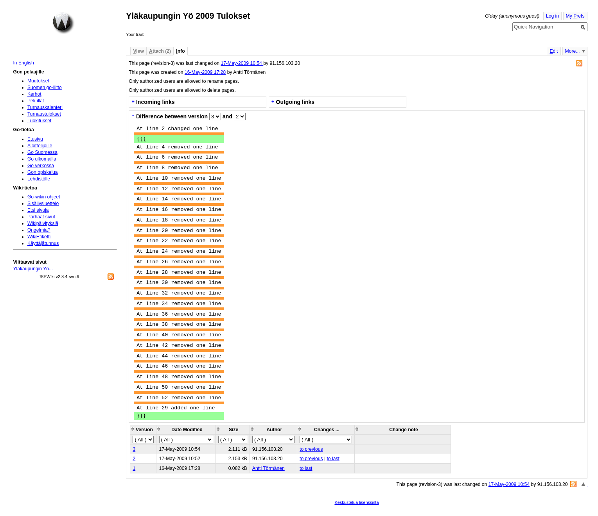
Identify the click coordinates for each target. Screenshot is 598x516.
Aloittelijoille (39, 145)
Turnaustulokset (44, 114)
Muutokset (38, 81)
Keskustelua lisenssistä (356, 502)
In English (23, 63)
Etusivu (35, 139)
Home (63, 23)
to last (333, 458)
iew (138, 51)
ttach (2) (160, 51)
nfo (180, 51)
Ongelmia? (38, 230)
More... (572, 51)
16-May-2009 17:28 (205, 72)
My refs (575, 16)
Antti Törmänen (268, 468)
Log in (552, 16)
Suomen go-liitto (44, 87)
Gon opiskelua (42, 172)
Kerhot (34, 94)
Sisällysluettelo (43, 203)
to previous (311, 449)
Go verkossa (40, 165)
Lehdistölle (38, 179)
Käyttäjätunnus (43, 243)
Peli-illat (35, 101)
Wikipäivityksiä (42, 223)
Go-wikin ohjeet (43, 197)
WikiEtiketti (38, 236)
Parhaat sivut (41, 217)
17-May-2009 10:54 (242, 63)
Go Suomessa (42, 152)
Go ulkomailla (41, 159)
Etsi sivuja (38, 210)
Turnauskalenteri (45, 107)
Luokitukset (39, 120)
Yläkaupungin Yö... (33, 268)
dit (554, 51)
